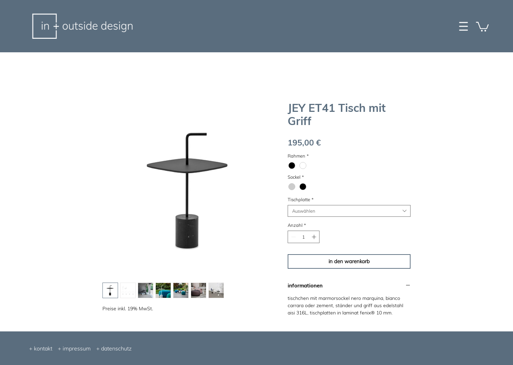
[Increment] (314, 237)
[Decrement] (293, 237)
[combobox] (349, 211)
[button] (482, 26)
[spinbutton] (303, 237)
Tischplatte (301, 199)
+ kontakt (40, 348)
